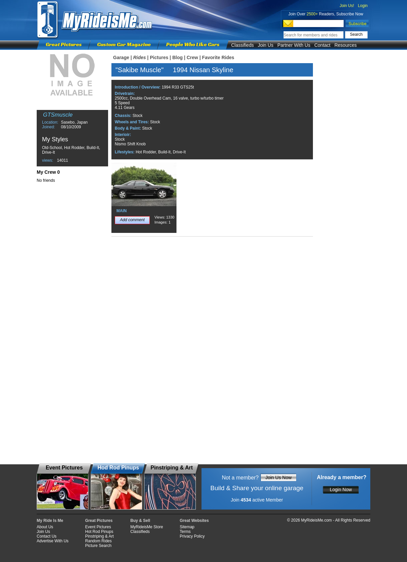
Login (363, 5)
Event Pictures (98, 527)
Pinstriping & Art (99, 536)
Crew (192, 57)
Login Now (341, 489)
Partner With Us (293, 45)
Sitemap (187, 527)
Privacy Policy (192, 536)
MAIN (121, 210)
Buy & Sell (140, 520)
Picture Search (98, 545)
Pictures (159, 57)
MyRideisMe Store (146, 527)
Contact (322, 45)
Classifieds (242, 45)
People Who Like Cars (193, 44)
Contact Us (46, 536)
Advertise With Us (52, 541)
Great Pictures (64, 44)
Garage (121, 57)
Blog (177, 57)
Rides (139, 57)
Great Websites (194, 520)
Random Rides (98, 541)
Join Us (266, 45)
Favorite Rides (218, 57)
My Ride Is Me (50, 520)
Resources (345, 45)
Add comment (132, 220)
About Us (45, 527)
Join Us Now (278, 477)
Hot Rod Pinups (99, 531)
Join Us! (347, 5)
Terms (185, 531)
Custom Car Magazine (124, 44)
